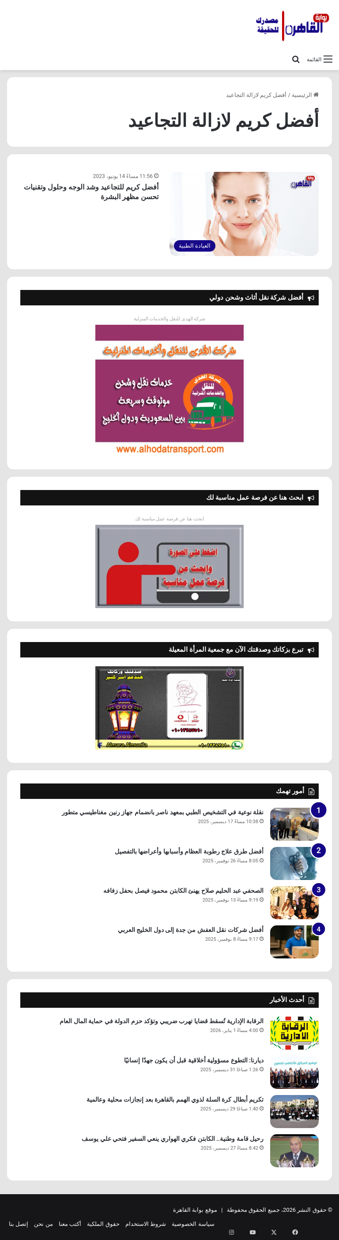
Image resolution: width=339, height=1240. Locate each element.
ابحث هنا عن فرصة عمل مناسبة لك (169, 519)
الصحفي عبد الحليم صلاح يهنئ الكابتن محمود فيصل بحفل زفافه (183, 890)
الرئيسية (305, 95)
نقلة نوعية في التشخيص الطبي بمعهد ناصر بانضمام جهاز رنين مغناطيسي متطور (163, 812)
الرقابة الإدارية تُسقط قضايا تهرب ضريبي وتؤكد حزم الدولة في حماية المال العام (162, 1021)
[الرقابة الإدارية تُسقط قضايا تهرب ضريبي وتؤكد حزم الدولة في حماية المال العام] (294, 1033)
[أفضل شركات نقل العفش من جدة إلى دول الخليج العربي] (294, 941)
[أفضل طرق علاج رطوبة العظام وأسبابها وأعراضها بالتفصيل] (294, 863)
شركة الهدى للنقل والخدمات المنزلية (170, 319)
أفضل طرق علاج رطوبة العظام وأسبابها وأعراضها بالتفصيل (189, 851)
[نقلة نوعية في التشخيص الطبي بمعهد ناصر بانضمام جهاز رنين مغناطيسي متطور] (294, 824)
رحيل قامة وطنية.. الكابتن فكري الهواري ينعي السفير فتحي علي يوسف (173, 1138)
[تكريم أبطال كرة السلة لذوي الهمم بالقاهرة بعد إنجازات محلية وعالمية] (294, 1111)
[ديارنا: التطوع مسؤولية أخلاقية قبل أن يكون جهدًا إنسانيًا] (294, 1072)
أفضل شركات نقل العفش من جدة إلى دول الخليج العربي (191, 929)
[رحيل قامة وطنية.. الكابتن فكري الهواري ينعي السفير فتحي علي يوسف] (294, 1150)
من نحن (43, 1224)
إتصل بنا (18, 1224)
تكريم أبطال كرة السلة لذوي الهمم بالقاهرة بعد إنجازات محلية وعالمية (175, 1099)
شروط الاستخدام (145, 1224)
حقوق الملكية (103, 1224)
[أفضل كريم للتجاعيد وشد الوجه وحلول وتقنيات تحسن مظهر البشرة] (244, 214)
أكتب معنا (70, 1224)
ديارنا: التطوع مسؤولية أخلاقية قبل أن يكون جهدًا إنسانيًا (194, 1060)
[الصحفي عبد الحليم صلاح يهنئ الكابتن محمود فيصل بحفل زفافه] (294, 902)
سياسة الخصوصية (193, 1224)
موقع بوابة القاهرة (195, 1210)
